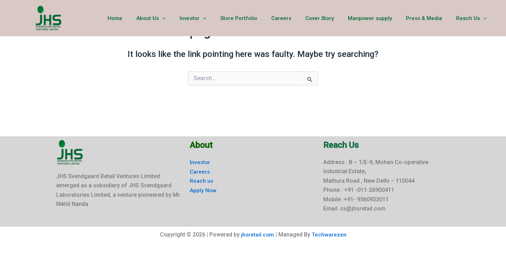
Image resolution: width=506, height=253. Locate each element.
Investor (215, 18)
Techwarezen (329, 235)
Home (144, 18)
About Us (177, 18)
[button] (188, 18)
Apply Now (203, 190)
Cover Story (332, 18)
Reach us (202, 180)
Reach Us (473, 18)
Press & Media (429, 18)
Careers (297, 18)
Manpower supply (379, 18)
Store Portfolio (258, 18)
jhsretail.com (257, 235)
